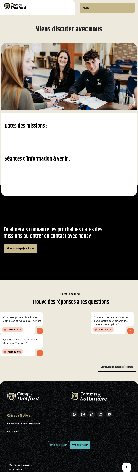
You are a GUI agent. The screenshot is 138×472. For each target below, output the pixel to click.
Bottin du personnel (58, 445)
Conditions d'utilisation (20, 465)
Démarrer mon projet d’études (20, 249)
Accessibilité (15, 469)
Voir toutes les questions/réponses (117, 367)
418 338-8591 (12, 431)
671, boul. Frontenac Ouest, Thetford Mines (26, 424)
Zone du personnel (80, 445)
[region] (69, 232)
